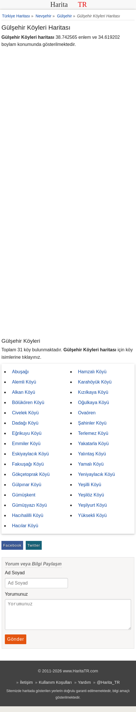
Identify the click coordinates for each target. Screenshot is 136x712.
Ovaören (86, 412)
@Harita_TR (108, 688)
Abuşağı (20, 371)
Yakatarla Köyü (93, 443)
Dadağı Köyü (25, 423)
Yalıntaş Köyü (92, 453)
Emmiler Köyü (26, 443)
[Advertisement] (68, 266)
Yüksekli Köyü (92, 515)
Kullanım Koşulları (55, 688)
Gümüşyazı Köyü (29, 505)
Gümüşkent (23, 494)
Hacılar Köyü (25, 525)
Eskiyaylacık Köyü (30, 453)
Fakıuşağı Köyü (28, 464)
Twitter (33, 545)
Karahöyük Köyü (94, 382)
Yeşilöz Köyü (91, 494)
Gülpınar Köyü (26, 484)
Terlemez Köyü (93, 433)
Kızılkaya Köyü (93, 392)
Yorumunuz (16, 594)
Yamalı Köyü (91, 464)
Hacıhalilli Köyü (27, 515)
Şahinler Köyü (92, 423)
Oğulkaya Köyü (93, 402)
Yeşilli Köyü (89, 484)
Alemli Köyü (24, 382)
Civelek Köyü (25, 412)
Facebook (12, 545)
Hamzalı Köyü (92, 371)
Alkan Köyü (23, 392)
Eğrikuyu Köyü (26, 433)
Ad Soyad (15, 572)
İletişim (26, 688)
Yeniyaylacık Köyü (96, 474)
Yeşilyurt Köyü (92, 505)
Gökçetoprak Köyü (31, 474)
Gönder (15, 644)
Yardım (84, 688)
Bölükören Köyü (28, 402)
